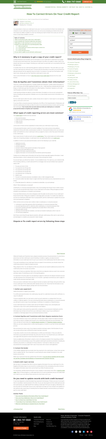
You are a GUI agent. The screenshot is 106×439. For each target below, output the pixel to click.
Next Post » (61, 409)
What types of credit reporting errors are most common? (28, 43)
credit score (56, 138)
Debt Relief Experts (19, 1)
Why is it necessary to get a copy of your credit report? (27, 39)
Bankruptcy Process (74, 66)
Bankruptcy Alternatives (75, 73)
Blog (35, 426)
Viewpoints (72, 88)
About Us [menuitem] (81, 7)
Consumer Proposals (74, 62)
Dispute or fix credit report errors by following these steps (28, 44)
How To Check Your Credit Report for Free (26, 400)
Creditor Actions (73, 79)
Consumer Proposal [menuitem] (50, 7)
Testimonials (49, 424)
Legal (86, 435)
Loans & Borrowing (73, 82)
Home (14, 19)
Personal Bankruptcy (39, 421)
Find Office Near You (51, 426)
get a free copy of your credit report (40, 75)
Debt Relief (72, 75)
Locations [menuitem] (87, 7)
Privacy (81, 435)
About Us (48, 419)
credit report (19, 115)
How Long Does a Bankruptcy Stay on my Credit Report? (30, 398)
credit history (40, 136)
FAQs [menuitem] (77, 7)
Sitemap (91, 435)
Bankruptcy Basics (73, 64)
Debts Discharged (73, 71)
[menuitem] (91, 7)
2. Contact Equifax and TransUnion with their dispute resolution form (31, 47)
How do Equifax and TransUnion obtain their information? (28, 41)
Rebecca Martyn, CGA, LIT (27, 23)
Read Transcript (61, 253)
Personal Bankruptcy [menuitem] (62, 7)
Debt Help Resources (22, 19)
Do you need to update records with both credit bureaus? (28, 52)
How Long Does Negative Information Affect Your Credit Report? (32, 396)
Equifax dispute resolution (38, 322)
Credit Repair (27, 21)
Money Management (74, 84)
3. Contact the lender (21, 49)
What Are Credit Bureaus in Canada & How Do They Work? (30, 403)
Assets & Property (73, 69)
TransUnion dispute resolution (54, 322)
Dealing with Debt (73, 77)
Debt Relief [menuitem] (72, 7)
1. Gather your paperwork (22, 46)
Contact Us (87, 1)
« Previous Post (18, 409)
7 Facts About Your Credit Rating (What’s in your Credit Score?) (31, 401)
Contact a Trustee (21, 428)
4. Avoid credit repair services (23, 50)
